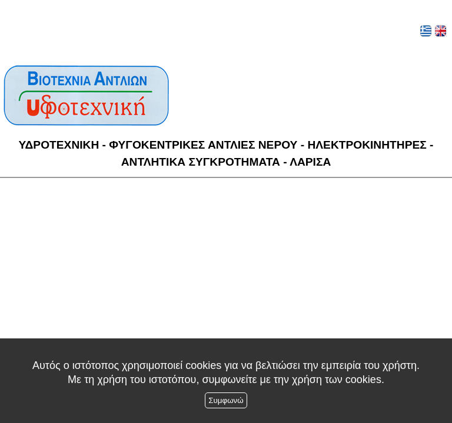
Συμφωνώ (225, 400)
